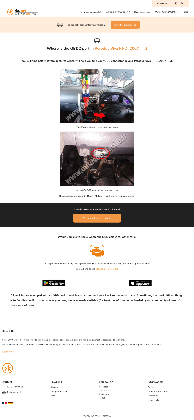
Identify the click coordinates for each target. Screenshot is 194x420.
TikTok (102, 398)
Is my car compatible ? (91, 12)
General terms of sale (158, 392)
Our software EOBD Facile (167, 11)
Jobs (53, 396)
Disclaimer (153, 396)
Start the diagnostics (125, 25)
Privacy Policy (154, 400)
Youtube (103, 391)
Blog (186, 11)
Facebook (103, 387)
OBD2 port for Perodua (107, 269)
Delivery (151, 387)
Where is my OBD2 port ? (118, 11)
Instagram (104, 394)
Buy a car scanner (142, 12)
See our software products (97, 218)
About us (55, 387)
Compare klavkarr (59, 392)
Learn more (8, 352)
